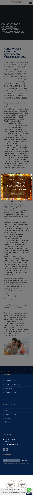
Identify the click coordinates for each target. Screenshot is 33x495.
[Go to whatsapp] (29, 490)
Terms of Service (19, 465)
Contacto (8, 422)
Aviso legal (8, 388)
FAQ (6, 410)
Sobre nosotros (10, 414)
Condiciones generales (13, 384)
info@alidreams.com (11, 444)
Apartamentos (10, 380)
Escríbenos (7, 441)
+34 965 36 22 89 (9, 439)
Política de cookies (11, 392)
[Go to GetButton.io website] (29, 493)
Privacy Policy (7, 465)
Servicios (8, 418)
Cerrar (29, 493)
